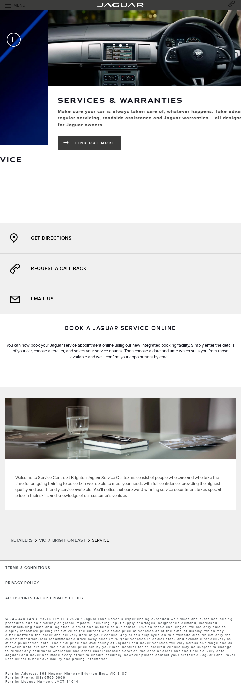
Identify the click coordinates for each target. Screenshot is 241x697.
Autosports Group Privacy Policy (44, 598)
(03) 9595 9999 (50, 678)
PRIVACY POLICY (22, 583)
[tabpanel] (120, 116)
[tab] (114, 45)
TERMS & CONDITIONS (27, 568)
